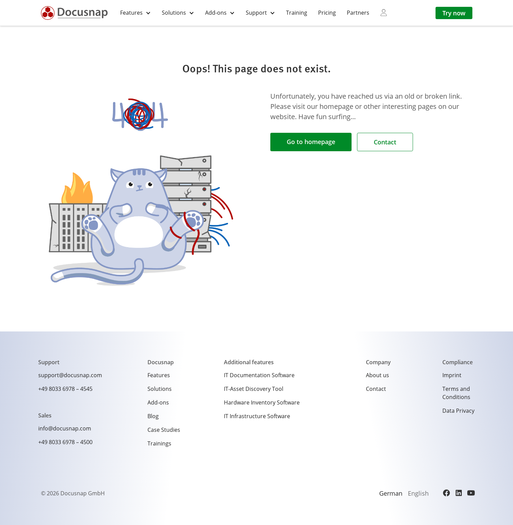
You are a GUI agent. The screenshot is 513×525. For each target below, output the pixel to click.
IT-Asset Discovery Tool (253, 389)
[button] (135, 13)
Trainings (159, 443)
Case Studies (163, 430)
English (418, 493)
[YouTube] (471, 493)
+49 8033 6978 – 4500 (65, 442)
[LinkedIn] (459, 493)
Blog (153, 416)
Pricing (327, 12)
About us (377, 375)
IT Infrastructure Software (257, 416)
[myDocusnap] (383, 12)
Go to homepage (311, 142)
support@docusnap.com (70, 375)
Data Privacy (458, 410)
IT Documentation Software (259, 375)
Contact (385, 142)
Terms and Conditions (456, 393)
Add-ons (158, 402)
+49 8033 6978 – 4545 (65, 389)
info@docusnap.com (64, 428)
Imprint (451, 375)
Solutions (159, 389)
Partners (358, 12)
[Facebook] (446, 493)
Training (296, 12)
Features (158, 375)
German (390, 493)
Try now (453, 13)
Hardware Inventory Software (262, 402)
